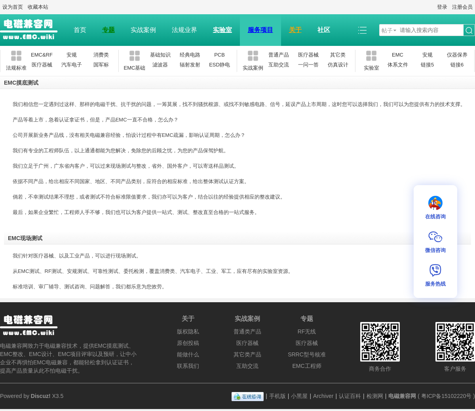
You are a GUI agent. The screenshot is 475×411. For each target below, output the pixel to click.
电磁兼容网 (402, 396)
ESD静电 (219, 65)
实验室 (222, 30)
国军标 (101, 65)
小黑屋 (299, 396)
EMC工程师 (306, 366)
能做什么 (188, 354)
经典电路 (190, 55)
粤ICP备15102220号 (446, 396)
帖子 (387, 30)
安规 (71, 55)
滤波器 (160, 65)
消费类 (101, 55)
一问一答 (308, 65)
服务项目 (260, 30)
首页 (80, 30)
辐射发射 (190, 65)
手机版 (277, 396)
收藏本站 (38, 7)
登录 (442, 7)
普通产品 (278, 55)
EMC (397, 55)
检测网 (375, 396)
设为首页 (12, 7)
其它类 (338, 55)
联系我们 (188, 366)
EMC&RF (42, 55)
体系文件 (398, 65)
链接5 (427, 65)
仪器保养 (457, 55)
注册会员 (462, 7)
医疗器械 (42, 65)
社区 (323, 30)
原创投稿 (188, 343)
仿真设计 (338, 65)
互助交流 (278, 65)
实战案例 (143, 30)
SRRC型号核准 (307, 354)
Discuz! (41, 396)
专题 (108, 30)
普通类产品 (247, 331)
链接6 (457, 65)
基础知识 (160, 55)
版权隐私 (188, 331)
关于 (295, 30)
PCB (219, 55)
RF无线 (307, 331)
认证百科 (350, 396)
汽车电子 (71, 65)
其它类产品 (247, 354)
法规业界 (184, 30)
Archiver (323, 396)
